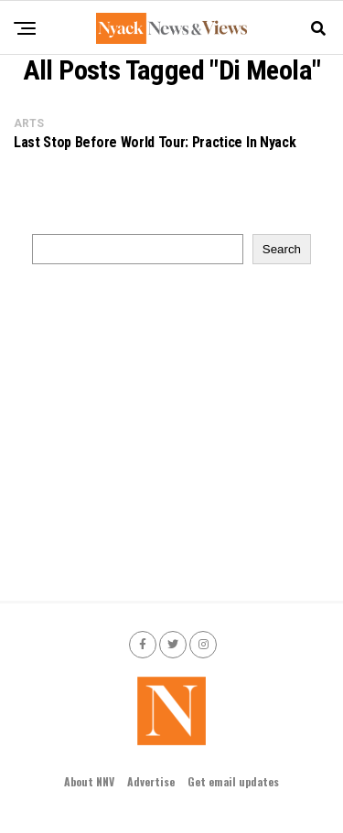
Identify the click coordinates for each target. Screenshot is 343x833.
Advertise (151, 781)
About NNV (89, 781)
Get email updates (233, 781)
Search (282, 249)
